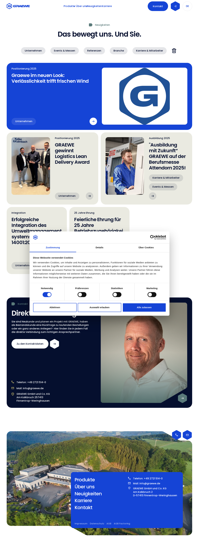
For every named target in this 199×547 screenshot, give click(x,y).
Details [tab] (99, 247)
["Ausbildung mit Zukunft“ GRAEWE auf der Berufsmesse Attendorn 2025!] (146, 168)
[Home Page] (19, 6)
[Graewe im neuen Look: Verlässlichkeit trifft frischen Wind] (99, 96)
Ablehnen (54, 307)
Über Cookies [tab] (146, 247)
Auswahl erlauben (99, 307)
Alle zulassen (144, 307)
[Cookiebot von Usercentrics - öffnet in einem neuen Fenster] (152, 237)
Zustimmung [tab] (53, 247)
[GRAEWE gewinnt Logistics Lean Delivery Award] (52, 168)
